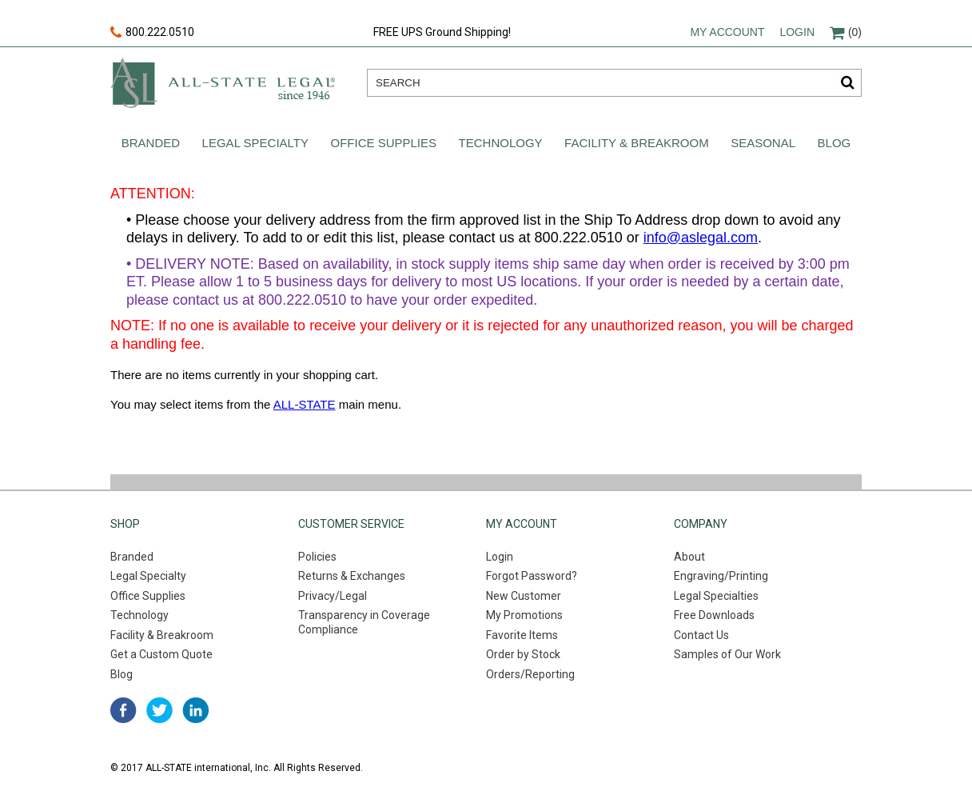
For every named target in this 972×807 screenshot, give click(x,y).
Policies (317, 556)
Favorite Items (522, 635)
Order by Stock (523, 654)
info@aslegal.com (700, 238)
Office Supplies (384, 143)
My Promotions (524, 615)
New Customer (523, 595)
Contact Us (701, 635)
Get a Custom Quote (161, 654)
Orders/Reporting (530, 674)
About (689, 556)
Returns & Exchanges (351, 575)
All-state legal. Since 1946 (222, 83)
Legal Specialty (255, 143)
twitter (159, 710)
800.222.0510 (152, 33)
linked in (195, 710)
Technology (501, 143)
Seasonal (763, 143)
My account (727, 32)
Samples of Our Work (727, 654)
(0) (846, 32)
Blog (834, 143)
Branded (151, 143)
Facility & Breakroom (636, 143)
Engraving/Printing (721, 575)
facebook (123, 710)
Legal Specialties (716, 595)
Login (797, 32)
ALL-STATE (304, 404)
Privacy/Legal (332, 595)
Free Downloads (714, 615)
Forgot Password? (531, 575)
